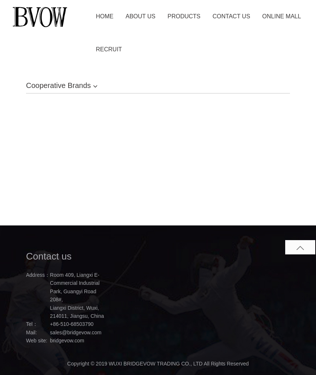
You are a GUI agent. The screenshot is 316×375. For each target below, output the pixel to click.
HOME (105, 16)
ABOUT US (141, 16)
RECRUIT (109, 49)
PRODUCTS (184, 16)
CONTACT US (231, 16)
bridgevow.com (67, 340)
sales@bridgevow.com (75, 332)
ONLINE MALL (281, 16)
